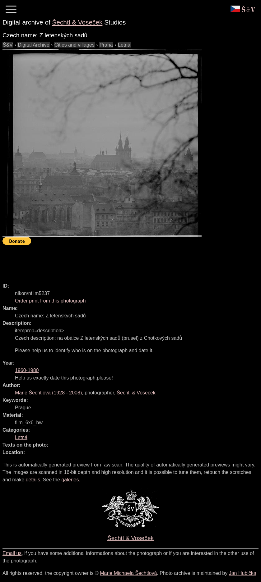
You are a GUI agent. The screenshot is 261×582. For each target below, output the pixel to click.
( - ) (48, 392)
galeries (70, 479)
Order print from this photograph (50, 300)
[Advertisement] (115, 261)
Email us (11, 553)
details (33, 479)
